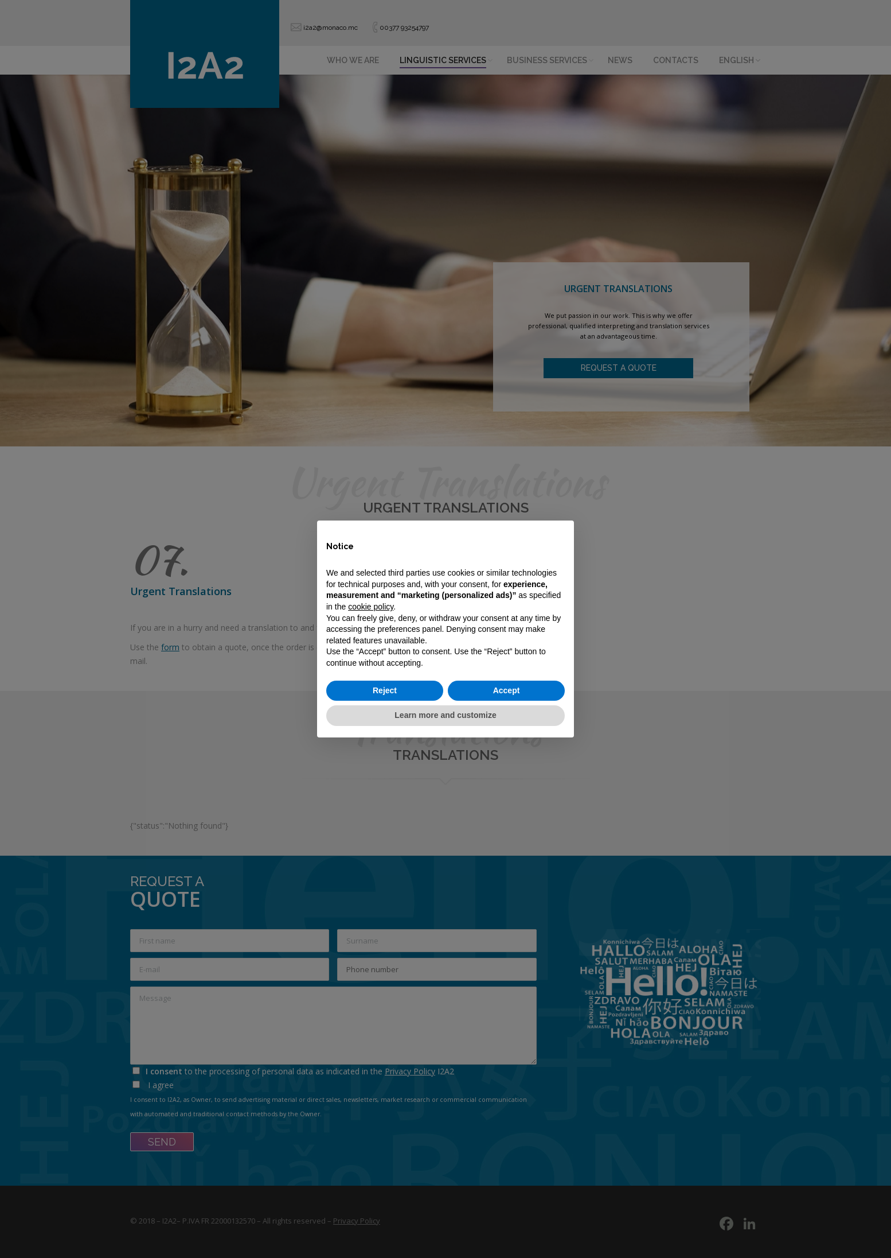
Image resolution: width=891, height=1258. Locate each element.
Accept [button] (506, 690)
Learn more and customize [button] (445, 715)
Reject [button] (385, 690)
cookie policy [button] (370, 606)
